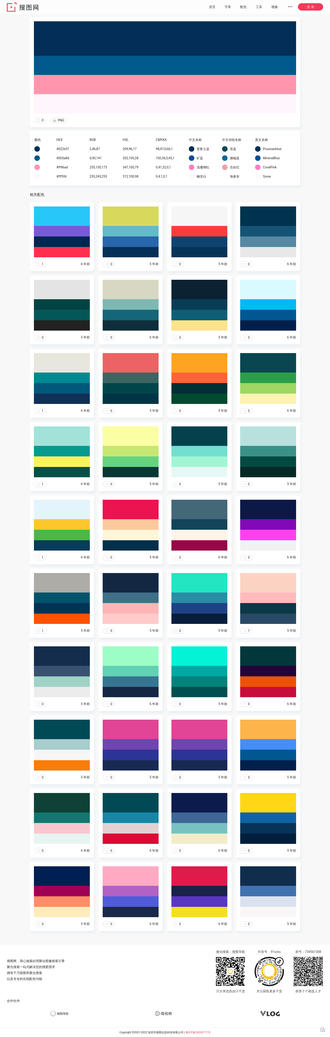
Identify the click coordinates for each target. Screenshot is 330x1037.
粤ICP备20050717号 (198, 1032)
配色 (243, 7)
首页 (212, 7)
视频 (274, 7)
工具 (259, 7)
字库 (228, 7)
